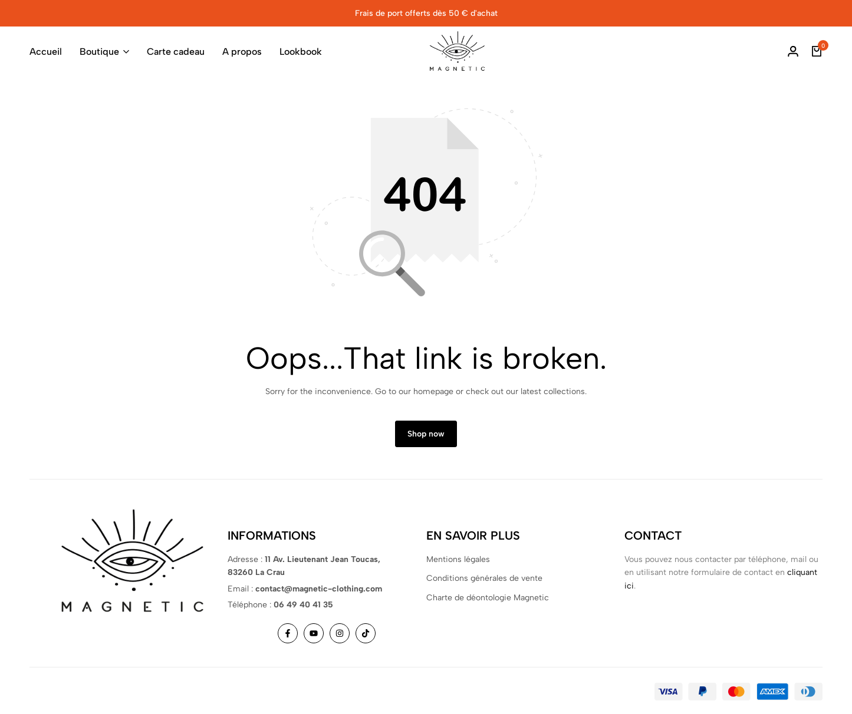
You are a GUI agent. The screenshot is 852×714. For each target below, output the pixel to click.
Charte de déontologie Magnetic (487, 598)
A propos (242, 51)
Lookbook (300, 51)
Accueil (45, 51)
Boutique (99, 51)
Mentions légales (458, 559)
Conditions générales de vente (484, 578)
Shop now (426, 434)
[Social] (288, 633)
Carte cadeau (176, 51)
